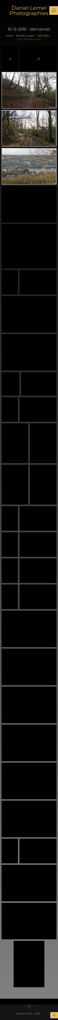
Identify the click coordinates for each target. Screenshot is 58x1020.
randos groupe (25, 35)
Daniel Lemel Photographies (29, 10)
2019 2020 (43, 35)
